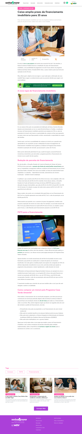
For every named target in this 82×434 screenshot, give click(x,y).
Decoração (33, 3)
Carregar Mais (41, 408)
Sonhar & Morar (12, 2)
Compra (10, 372)
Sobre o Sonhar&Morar (59, 420)
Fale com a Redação (58, 423)
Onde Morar (57, 3)
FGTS (21, 372)
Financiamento (34, 372)
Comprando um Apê (49, 3)
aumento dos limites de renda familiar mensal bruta (47, 166)
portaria (20, 252)
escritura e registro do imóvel (47, 326)
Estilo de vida (40, 3)
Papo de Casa (26, 3)
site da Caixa (43, 300)
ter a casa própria (29, 63)
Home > (21, 8)
